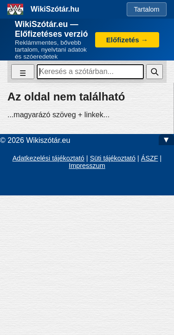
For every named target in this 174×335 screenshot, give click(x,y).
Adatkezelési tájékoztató (48, 158)
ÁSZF (149, 158)
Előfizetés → (127, 40)
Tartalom (146, 9)
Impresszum (87, 165)
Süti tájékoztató (112, 158)
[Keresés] (154, 71)
